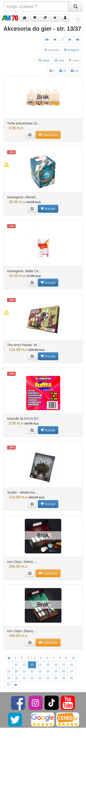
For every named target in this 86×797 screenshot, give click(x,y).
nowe (74, 60)
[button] (24, 18)
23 (39, 671)
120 (75, 70)
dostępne (71, 50)
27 (71, 671)
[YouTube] (68, 702)
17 (63, 664)
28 (8, 678)
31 (32, 678)
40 (62, 70)
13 (62, 39)
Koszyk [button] (48, 209)
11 (16, 664)
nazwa (44, 60)
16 (55, 664)
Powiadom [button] (48, 135)
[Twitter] (15, 719)
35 (63, 678)
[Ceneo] (67, 719)
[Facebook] (18, 702)
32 (39, 678)
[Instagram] (35, 702)
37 (8, 684)
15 (47, 664)
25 (55, 671)
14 (39, 664)
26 (63, 671)
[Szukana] (35, 6)
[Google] (42, 719)
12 (23, 664)
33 (47, 678)
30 (24, 678)
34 (55, 678)
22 (32, 671)
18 (71, 664)
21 (24, 671)
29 (16, 678)
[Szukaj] (75, 6)
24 (47, 671)
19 (8, 671)
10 (73, 658)
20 (16, 671)
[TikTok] (51, 702)
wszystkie (51, 50)
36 (71, 678)
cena (59, 60)
